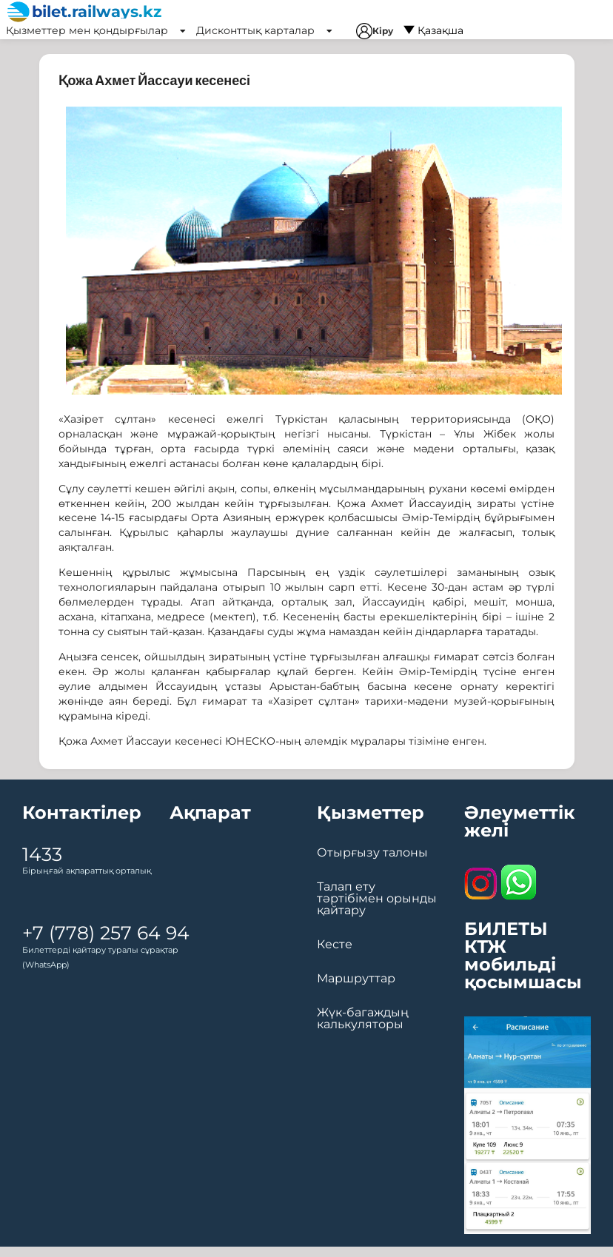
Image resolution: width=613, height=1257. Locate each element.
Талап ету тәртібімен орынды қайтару (377, 898)
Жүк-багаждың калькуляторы (363, 1018)
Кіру (374, 31)
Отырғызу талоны (372, 853)
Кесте (334, 945)
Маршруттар (356, 979)
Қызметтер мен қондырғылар (96, 30)
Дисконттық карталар (264, 30)
